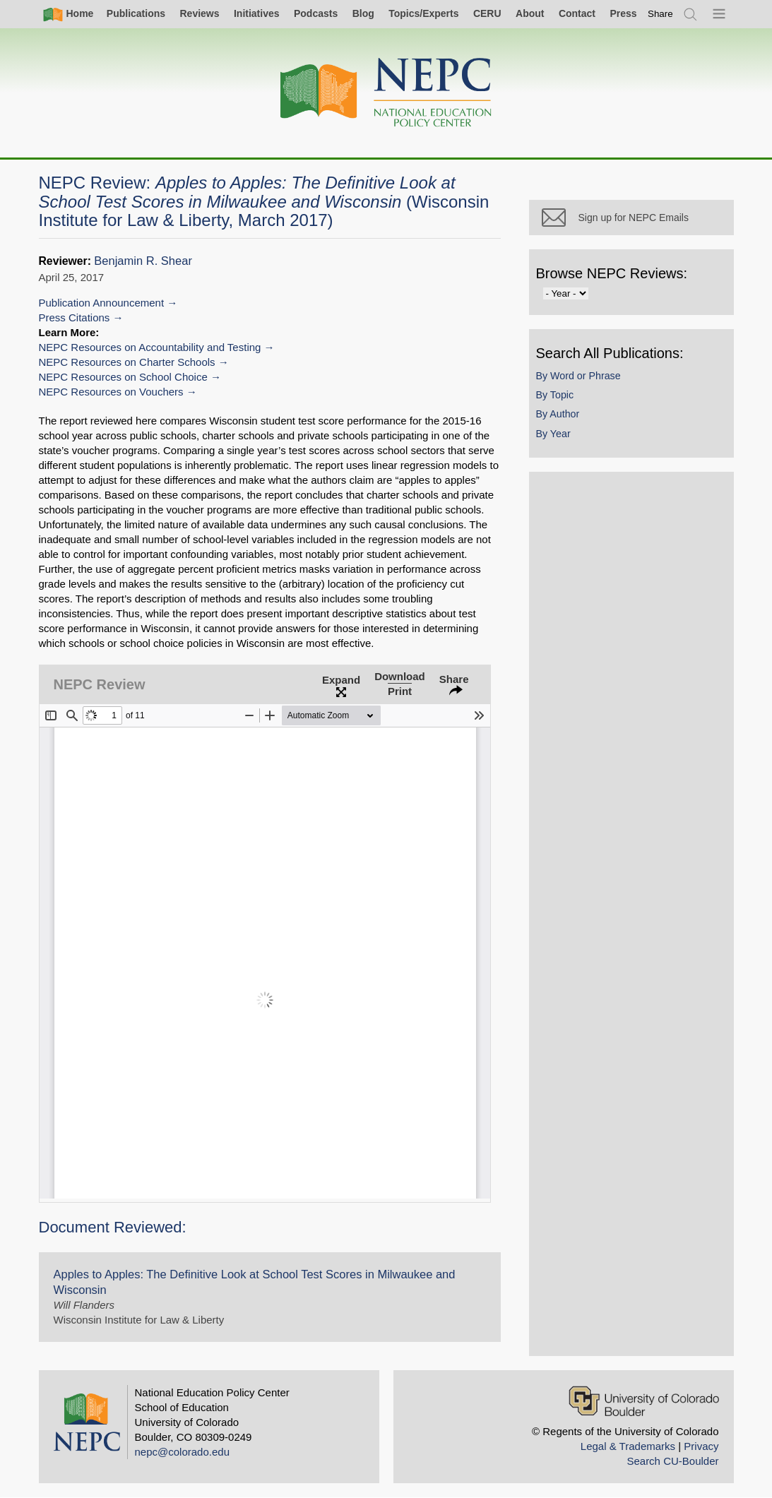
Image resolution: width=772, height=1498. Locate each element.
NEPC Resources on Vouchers (111, 392)
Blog (363, 13)
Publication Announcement (102, 303)
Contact (577, 13)
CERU (487, 13)
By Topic (555, 394)
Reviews (199, 13)
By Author (558, 414)
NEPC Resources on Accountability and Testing (150, 347)
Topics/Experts (423, 13)
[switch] (660, 13)
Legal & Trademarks (628, 1446)
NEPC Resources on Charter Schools (127, 362)
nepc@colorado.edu (182, 1452)
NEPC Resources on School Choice (123, 377)
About (530, 13)
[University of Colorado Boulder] (644, 1401)
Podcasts (316, 13)
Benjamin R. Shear (143, 261)
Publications (136, 13)
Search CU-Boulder (672, 1461)
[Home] (386, 93)
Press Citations (74, 317)
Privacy (701, 1446)
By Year (553, 433)
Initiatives (257, 13)
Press (623, 13)
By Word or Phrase (578, 375)
